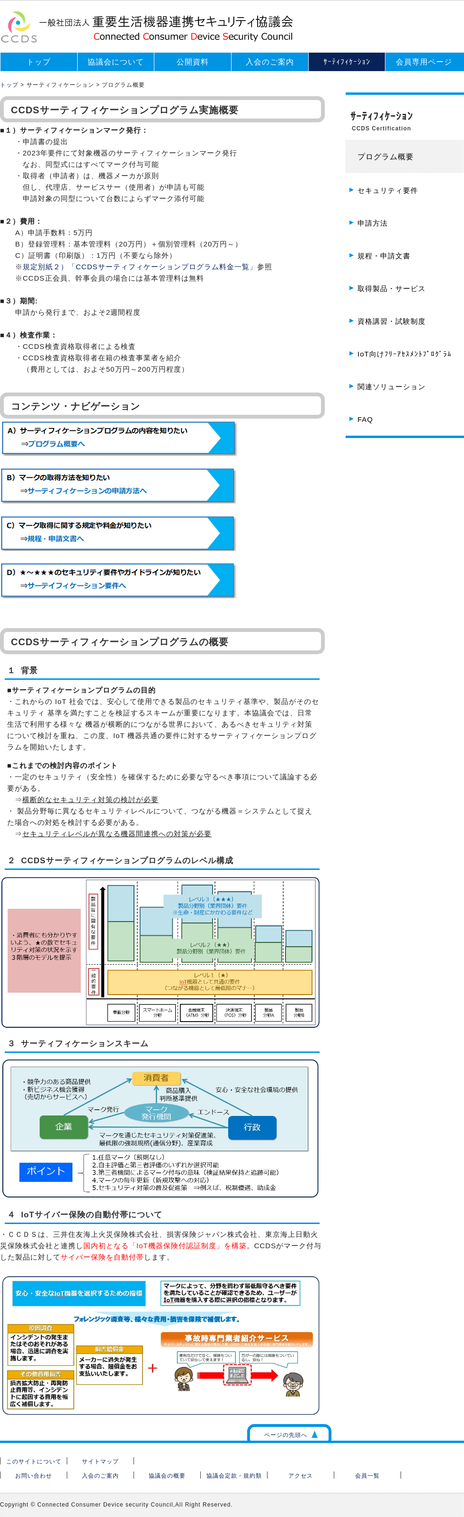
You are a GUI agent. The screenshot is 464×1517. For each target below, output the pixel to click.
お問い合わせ (33, 1475)
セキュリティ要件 (387, 190)
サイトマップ (100, 1461)
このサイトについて (34, 1461)
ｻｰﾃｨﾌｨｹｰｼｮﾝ (346, 62)
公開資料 (193, 62)
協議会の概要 (167, 1475)
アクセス (300, 1475)
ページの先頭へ (285, 1435)
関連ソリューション (391, 387)
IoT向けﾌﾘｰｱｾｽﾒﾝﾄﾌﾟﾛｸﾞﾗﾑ (404, 354)
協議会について (116, 62)
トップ (39, 62)
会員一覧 (367, 1475)
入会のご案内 (270, 62)
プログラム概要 (385, 157)
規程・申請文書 (383, 256)
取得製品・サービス (391, 288)
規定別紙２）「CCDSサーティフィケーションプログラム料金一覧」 (140, 267)
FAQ (365, 419)
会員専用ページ (424, 62)
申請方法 (372, 223)
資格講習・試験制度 (391, 321)
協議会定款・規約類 (234, 1475)
